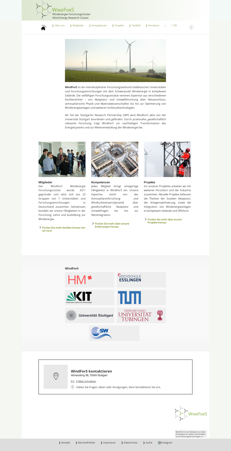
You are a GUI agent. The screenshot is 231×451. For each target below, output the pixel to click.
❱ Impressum (108, 442)
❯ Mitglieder (77, 25)
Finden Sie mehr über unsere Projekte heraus (165, 221)
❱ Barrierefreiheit (85, 442)
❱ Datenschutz (129, 442)
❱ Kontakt (64, 442)
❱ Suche (147, 442)
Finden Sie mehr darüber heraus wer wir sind (63, 229)
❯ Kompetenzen (98, 25)
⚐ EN (174, 25)
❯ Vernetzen (152, 25)
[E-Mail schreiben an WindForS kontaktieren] (83, 381)
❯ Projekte (118, 25)
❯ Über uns (58, 25)
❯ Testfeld (134, 25)
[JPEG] (115, 60)
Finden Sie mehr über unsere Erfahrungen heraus (112, 225)
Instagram (165, 443)
